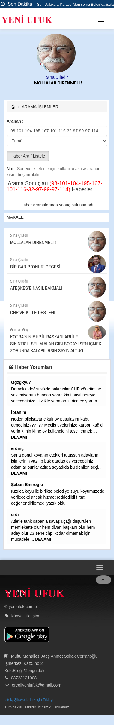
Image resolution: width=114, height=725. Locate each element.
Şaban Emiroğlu (27, 484)
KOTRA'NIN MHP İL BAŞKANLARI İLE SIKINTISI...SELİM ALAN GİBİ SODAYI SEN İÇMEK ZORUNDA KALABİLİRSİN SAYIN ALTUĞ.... (55, 343)
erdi (15, 514)
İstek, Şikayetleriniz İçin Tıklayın (30, 700)
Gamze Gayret (21, 329)
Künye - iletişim (25, 615)
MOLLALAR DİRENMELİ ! (58, 83)
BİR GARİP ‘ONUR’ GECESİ (35, 266)
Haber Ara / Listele (27, 156)
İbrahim (18, 412)
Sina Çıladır (57, 77)
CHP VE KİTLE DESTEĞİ (32, 312)
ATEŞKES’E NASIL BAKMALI (36, 288)
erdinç (17, 448)
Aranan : (15, 121)
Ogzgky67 (21, 382)
